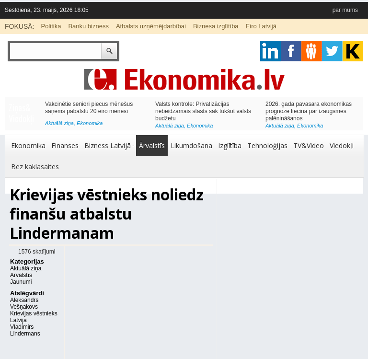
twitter (332, 51)
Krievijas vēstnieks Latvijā (34, 317)
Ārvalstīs (152, 145)
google (270, 51)
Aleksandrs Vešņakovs (24, 303)
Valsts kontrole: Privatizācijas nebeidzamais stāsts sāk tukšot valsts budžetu (203, 111)
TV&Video (308, 145)
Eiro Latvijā (261, 26)
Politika (51, 26)
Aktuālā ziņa (59, 123)
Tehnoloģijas (267, 145)
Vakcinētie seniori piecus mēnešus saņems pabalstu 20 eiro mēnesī (89, 108)
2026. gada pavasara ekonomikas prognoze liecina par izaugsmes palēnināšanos (308, 111)
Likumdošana (191, 145)
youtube (353, 51)
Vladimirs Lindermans (25, 330)
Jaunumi (21, 281)
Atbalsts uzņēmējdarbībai (151, 26)
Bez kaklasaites (35, 166)
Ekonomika (90, 123)
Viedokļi (342, 145)
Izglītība (230, 145)
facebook (291, 51)
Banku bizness (88, 26)
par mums (345, 10)
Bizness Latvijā (107, 145)
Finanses (65, 145)
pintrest (311, 51)
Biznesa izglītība (216, 26)
